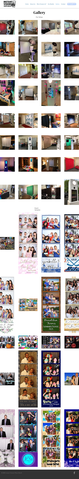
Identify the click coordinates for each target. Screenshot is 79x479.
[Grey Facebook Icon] (74, 472)
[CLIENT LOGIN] (71, 4)
